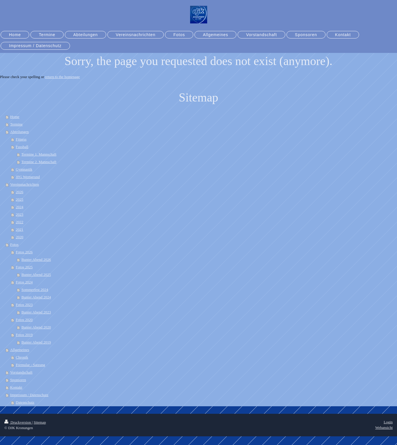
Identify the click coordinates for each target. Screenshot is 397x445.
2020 (19, 237)
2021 (19, 229)
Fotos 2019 (24, 335)
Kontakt (16, 387)
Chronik (22, 357)
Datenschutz (25, 402)
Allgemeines (19, 350)
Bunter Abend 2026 (36, 259)
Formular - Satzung (30, 365)
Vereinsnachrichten (24, 184)
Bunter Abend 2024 (36, 297)
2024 (19, 207)
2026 (19, 192)
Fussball (22, 147)
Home (14, 117)
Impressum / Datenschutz (29, 395)
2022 (19, 222)
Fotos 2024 (24, 282)
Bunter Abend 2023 (36, 312)
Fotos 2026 (24, 252)
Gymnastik (24, 169)
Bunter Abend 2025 (36, 274)
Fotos (14, 244)
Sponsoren (18, 380)
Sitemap (40, 422)
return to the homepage (62, 77)
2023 (19, 214)
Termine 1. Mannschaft (38, 154)
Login (388, 422)
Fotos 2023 (24, 304)
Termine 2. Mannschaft (38, 162)
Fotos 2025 (24, 267)
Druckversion (18, 422)
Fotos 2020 (24, 319)
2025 (19, 199)
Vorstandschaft (21, 372)
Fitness (21, 139)
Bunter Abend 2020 (36, 327)
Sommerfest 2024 (34, 289)
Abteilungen (19, 132)
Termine (16, 124)
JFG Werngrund (28, 177)
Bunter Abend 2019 (36, 342)
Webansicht (384, 427)
